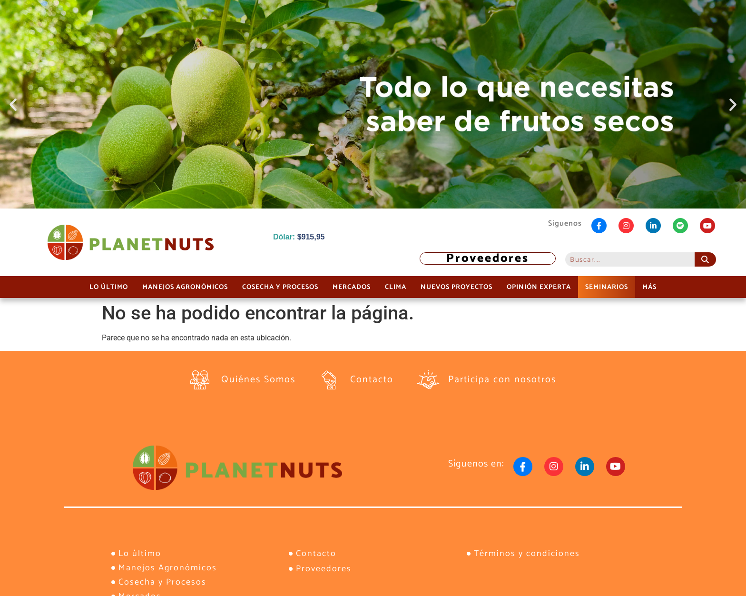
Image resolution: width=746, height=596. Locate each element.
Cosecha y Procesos (280, 287)
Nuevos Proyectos (456, 287)
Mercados (352, 287)
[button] (13, 104)
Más (649, 287)
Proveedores (487, 258)
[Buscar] (705, 259)
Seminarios (606, 287)
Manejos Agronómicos (185, 287)
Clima (395, 287)
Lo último (108, 287)
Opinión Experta (539, 287)
